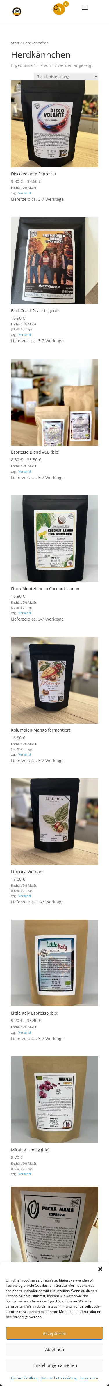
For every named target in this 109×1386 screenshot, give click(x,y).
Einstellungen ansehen (54, 1365)
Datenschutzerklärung (59, 1378)
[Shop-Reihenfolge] (66, 76)
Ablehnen (54, 1349)
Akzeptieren (54, 1333)
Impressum (89, 1378)
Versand (24, 193)
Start (15, 42)
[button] (100, 1269)
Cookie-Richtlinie (24, 1378)
